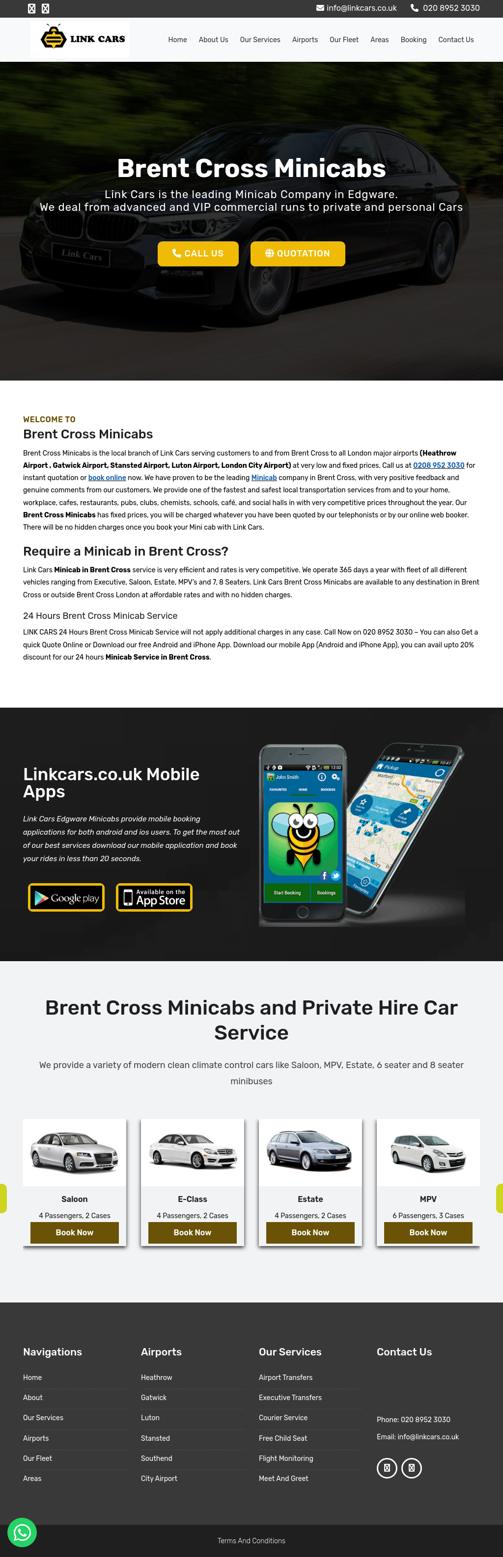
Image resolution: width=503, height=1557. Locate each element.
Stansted (155, 1438)
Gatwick (154, 1398)
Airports (305, 40)
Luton (150, 1418)
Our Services (260, 40)
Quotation (298, 253)
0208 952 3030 (439, 465)
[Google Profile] (45, 9)
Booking (414, 40)
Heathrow (156, 1378)
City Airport (159, 1479)
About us (213, 40)
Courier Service (283, 1418)
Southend (156, 1459)
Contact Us (456, 40)
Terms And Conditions (251, 1541)
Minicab (264, 478)
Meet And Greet (283, 1479)
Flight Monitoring (286, 1459)
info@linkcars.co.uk (355, 8)
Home (177, 40)
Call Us (198, 253)
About (33, 1398)
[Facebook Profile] (31, 9)
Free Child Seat (283, 1438)
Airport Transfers (285, 1378)
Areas (379, 40)
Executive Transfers (290, 1398)
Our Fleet (344, 40)
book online (107, 478)
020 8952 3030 (444, 8)
